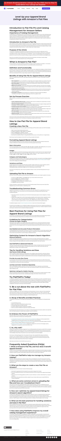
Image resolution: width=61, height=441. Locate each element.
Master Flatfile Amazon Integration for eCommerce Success (22, 321)
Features (28, 8)
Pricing (23, 8)
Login (37, 8)
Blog (33, 8)
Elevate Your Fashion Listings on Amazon (19, 323)
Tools (18, 8)
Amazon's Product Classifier (42, 159)
